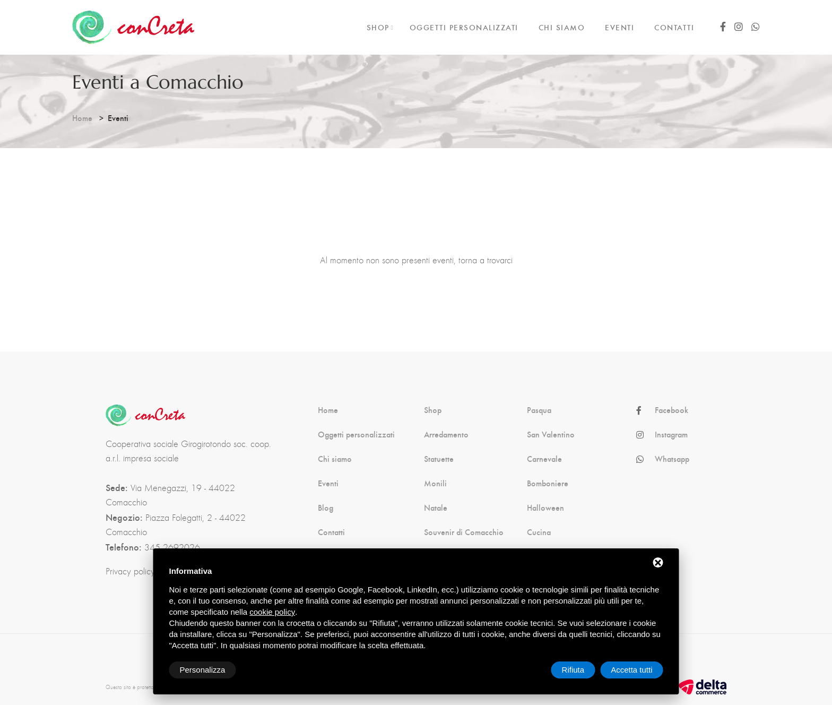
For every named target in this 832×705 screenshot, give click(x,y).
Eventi (328, 483)
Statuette (439, 458)
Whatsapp (672, 458)
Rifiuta (573, 669)
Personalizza (203, 669)
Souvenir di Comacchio (464, 532)
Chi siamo (335, 458)
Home (82, 117)
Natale (435, 507)
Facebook (671, 410)
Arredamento (446, 434)
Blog (325, 507)
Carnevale (544, 458)
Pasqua (539, 410)
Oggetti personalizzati (356, 434)
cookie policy (272, 611)
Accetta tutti (631, 669)
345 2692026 (172, 547)
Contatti (331, 532)
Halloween (545, 507)
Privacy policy (130, 571)
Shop (432, 410)
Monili (435, 483)
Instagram (671, 434)
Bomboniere (547, 483)
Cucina (539, 532)
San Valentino (551, 434)
